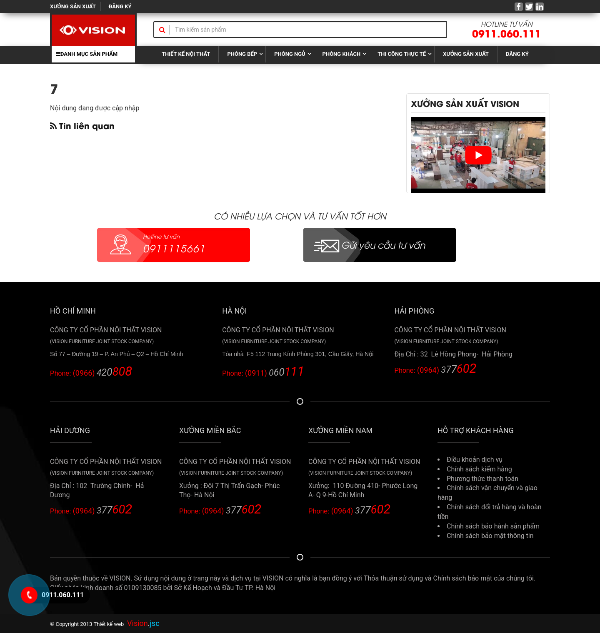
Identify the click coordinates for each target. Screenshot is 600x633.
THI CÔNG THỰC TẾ (402, 54)
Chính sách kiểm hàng (479, 469)
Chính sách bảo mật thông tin (490, 536)
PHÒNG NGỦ (289, 54)
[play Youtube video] (478, 155)
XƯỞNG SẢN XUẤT (73, 6)
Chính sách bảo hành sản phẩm (493, 526)
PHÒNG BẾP (242, 54)
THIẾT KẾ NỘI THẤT (186, 54)
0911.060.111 (506, 32)
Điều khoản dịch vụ (474, 460)
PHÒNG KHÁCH (341, 54)
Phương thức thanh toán (482, 479)
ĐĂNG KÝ (120, 6)
